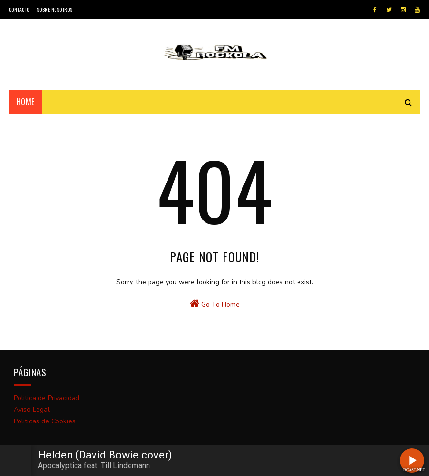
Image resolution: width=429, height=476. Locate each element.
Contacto (19, 9)
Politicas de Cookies (44, 421)
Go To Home (215, 303)
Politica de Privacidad (46, 398)
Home (26, 102)
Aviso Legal (32, 409)
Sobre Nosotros (55, 9)
